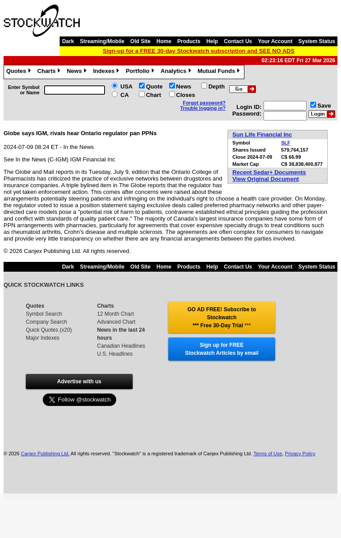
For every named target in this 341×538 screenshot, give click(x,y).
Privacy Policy (300, 453)
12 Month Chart (115, 314)
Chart (153, 95)
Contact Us (238, 41)
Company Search (46, 322)
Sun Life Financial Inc (262, 134)
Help (212, 41)
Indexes (107, 72)
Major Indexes (42, 338)
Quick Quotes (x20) (49, 330)
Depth (216, 86)
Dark (68, 41)
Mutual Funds (220, 72)
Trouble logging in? (203, 108)
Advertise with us (79, 381)
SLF (285, 142)
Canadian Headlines (121, 346)
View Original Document (265, 179)
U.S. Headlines (115, 354)
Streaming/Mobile (102, 41)
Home (164, 41)
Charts (49, 72)
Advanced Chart (116, 322)
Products (188, 41)
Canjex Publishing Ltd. (45, 453)
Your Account (275, 41)
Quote (154, 86)
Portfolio (141, 72)
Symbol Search (44, 314)
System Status (316, 41)
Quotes (19, 72)
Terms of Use (267, 453)
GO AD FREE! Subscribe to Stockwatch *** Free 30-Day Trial (221, 317)
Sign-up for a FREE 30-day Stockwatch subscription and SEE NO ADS (199, 51)
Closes (185, 95)
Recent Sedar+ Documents (269, 172)
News (78, 72)
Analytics (177, 72)
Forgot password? (204, 102)
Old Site (140, 41)
